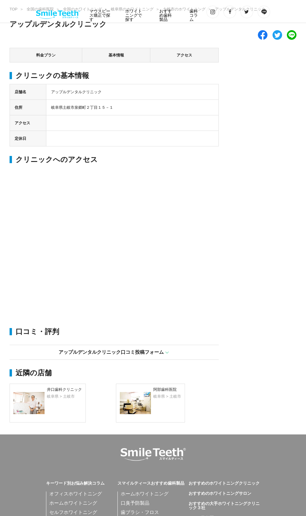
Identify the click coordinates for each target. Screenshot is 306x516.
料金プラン (46, 55)
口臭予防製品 (135, 503)
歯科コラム (193, 15)
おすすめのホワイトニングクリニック (224, 483)
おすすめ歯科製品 (165, 15)
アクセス (184, 55)
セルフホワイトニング (73, 512)
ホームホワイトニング (73, 503)
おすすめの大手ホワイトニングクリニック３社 (224, 506)
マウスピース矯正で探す (99, 15)
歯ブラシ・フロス (140, 512)
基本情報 (116, 55)
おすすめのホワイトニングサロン (220, 493)
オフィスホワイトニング (75, 493)
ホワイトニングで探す (133, 15)
